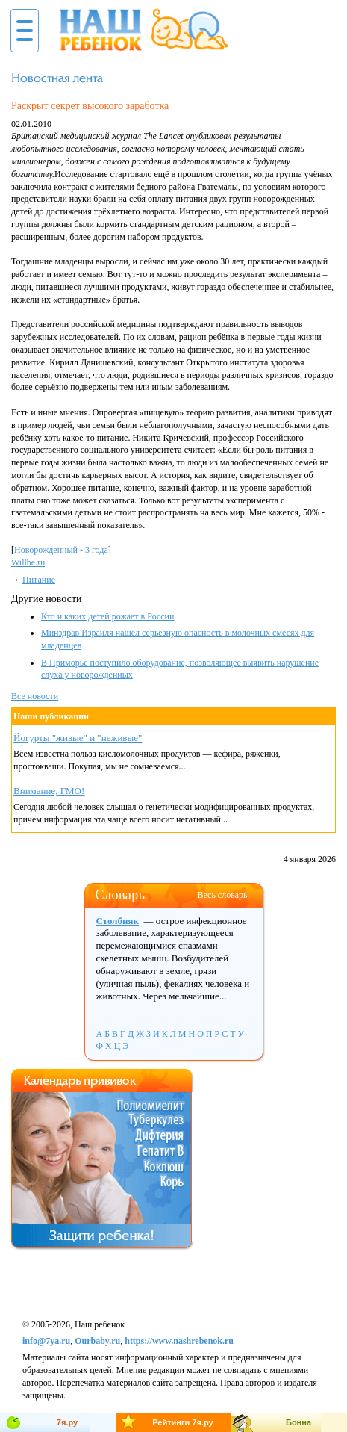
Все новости (34, 696)
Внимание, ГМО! (48, 790)
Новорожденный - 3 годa (61, 550)
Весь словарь (222, 895)
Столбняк (118, 920)
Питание (38, 579)
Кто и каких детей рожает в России (107, 616)
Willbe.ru (28, 562)
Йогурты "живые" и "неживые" (77, 737)
